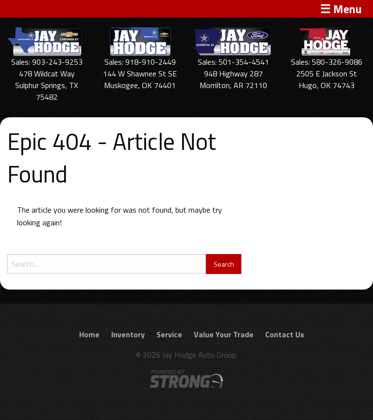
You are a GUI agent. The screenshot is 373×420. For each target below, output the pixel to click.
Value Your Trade (224, 334)
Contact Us (284, 334)
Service (169, 334)
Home (89, 334)
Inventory (128, 334)
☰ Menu (341, 9)
